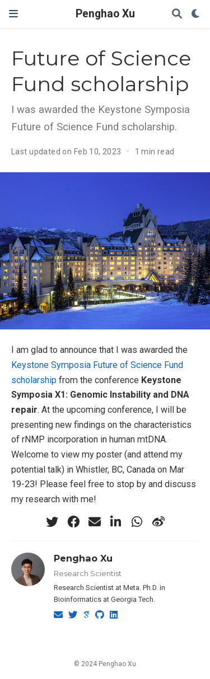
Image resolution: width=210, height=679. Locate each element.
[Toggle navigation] (13, 13)
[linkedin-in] (116, 521)
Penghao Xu (105, 13)
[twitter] (52, 521)
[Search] (177, 14)
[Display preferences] (196, 14)
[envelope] (94, 521)
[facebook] (73, 521)
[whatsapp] (137, 521)
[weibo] (158, 521)
